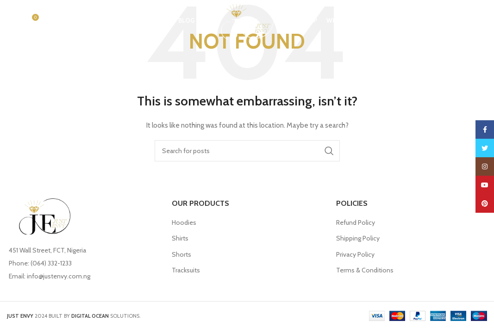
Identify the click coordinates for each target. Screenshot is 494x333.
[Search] (11, 21)
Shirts (180, 238)
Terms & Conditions (365, 270)
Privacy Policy (355, 254)
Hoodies (184, 222)
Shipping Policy (358, 238)
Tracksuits (186, 270)
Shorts (181, 254)
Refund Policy (355, 222)
